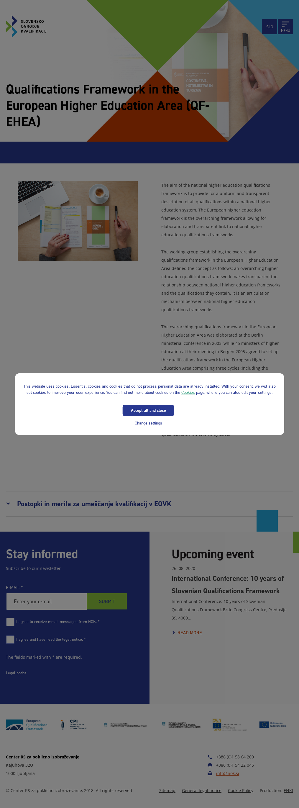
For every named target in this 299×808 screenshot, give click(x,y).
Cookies (188, 392)
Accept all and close (148, 410)
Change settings (148, 423)
